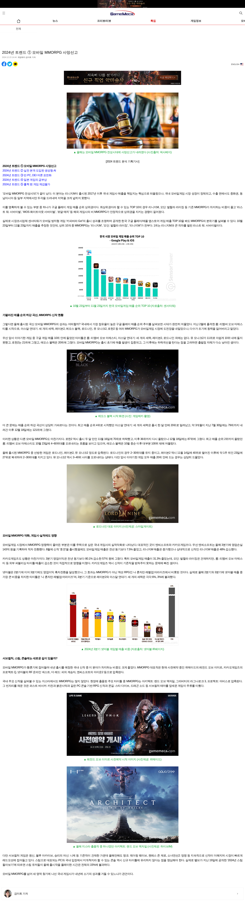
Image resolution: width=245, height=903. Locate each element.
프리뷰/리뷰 (104, 20)
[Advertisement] (122, 39)
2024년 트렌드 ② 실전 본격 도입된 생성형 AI (29, 170)
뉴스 (55, 20)
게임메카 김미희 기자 (27, 57)
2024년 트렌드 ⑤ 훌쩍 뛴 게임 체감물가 (26, 184)
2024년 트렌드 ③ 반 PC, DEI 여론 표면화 (26, 175)
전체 (18, 28)
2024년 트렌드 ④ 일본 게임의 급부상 (24, 179)
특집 (153, 20)
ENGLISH (235, 64)
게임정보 (196, 20)
